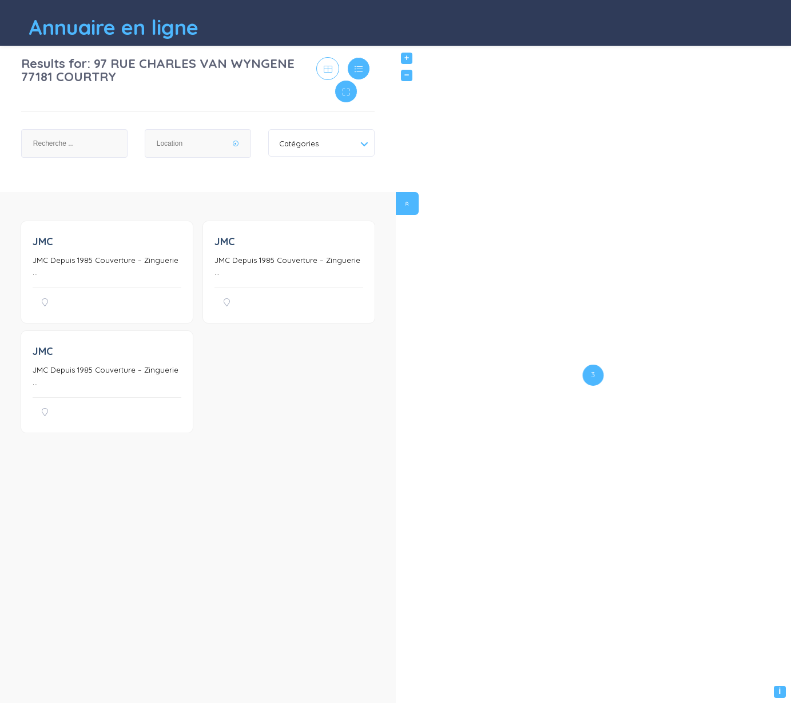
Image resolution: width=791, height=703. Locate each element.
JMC (43, 241)
